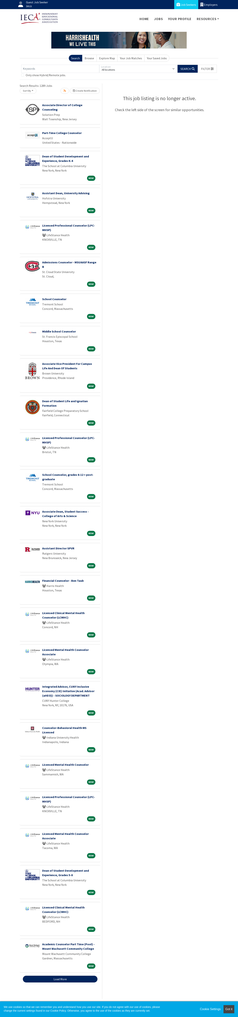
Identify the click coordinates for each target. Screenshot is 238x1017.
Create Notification (85, 90)
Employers (209, 4)
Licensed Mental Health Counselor (65, 764)
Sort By (27, 90)
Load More (60, 979)
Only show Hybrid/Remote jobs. (46, 75)
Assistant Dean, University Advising (66, 193)
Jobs (158, 19)
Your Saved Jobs (157, 58)
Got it (228, 1009)
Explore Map (107, 58)
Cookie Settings (210, 1009)
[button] (207, 69)
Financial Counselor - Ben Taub (63, 580)
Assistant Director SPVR (58, 548)
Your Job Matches (131, 58)
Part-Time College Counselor (62, 133)
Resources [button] (206, 19)
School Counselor (54, 299)
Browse (89, 58)
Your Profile (180, 19)
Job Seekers (186, 4)
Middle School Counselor (59, 331)
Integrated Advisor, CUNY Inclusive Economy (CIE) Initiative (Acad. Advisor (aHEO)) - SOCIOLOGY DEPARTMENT (68, 691)
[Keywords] (60, 69)
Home (144, 19)
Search (75, 58)
